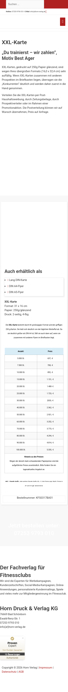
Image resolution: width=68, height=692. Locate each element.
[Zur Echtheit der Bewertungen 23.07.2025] (12, 657)
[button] (46, 12)
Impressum (45, 667)
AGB (21, 671)
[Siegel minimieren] (23, 638)
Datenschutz (9, 671)
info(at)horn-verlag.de (37, 11)
